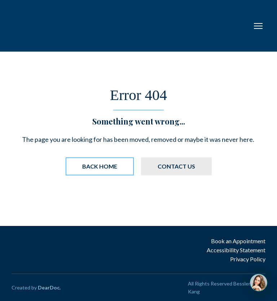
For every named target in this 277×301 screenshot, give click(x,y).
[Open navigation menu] (258, 26)
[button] (100, 166)
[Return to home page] (94, 26)
